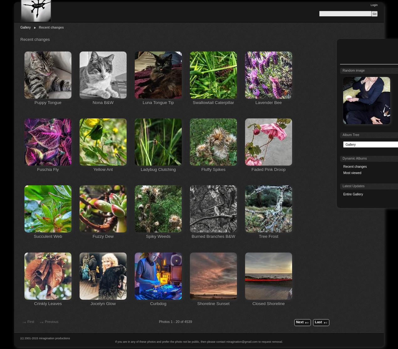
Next (302, 322)
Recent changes (355, 166)
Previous (48, 322)
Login (374, 5)
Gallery (25, 27)
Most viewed (352, 173)
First (28, 322)
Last (321, 322)
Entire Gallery (353, 194)
